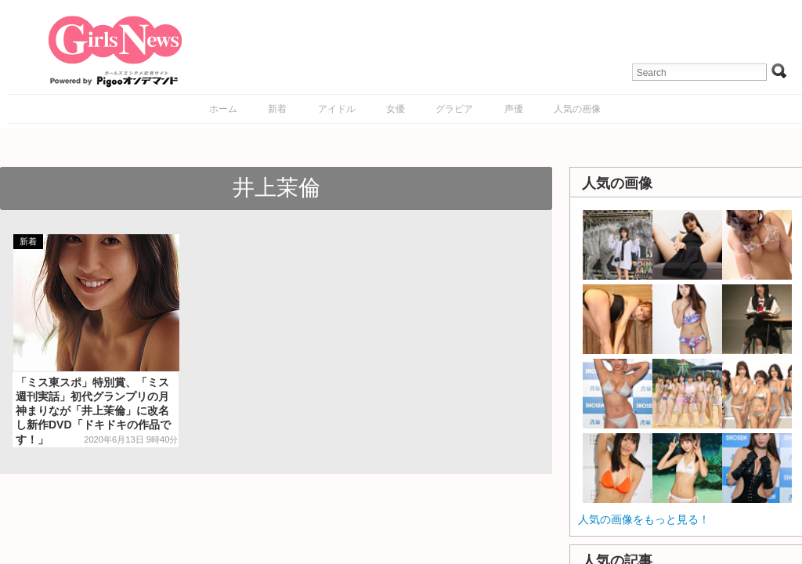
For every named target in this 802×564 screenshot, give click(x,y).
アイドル (337, 108)
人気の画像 (577, 108)
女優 (395, 108)
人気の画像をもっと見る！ (644, 519)
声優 (513, 108)
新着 (277, 108)
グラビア (454, 108)
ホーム (223, 108)
